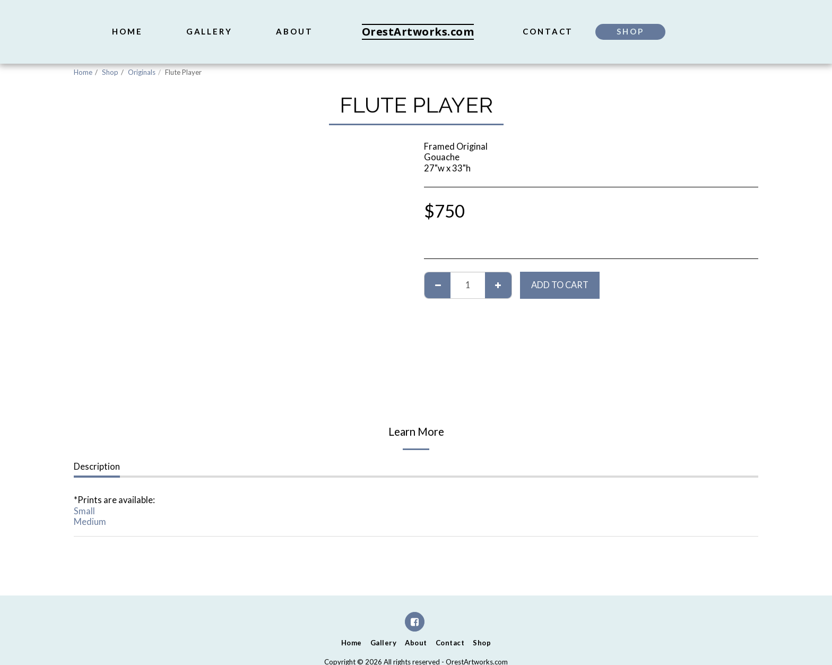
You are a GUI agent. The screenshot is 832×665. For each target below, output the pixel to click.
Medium (90, 521)
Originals (141, 72)
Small (84, 511)
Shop (110, 72)
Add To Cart (559, 285)
